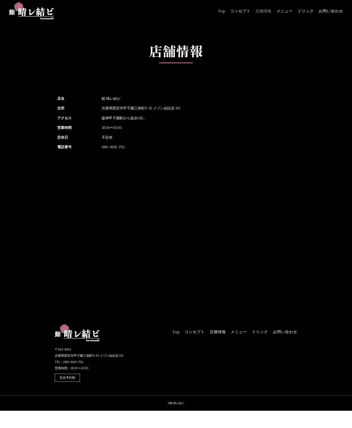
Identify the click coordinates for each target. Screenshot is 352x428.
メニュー (285, 11)
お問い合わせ (331, 11)
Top (221, 11)
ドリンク (306, 11)
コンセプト (240, 11)
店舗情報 (263, 11)
